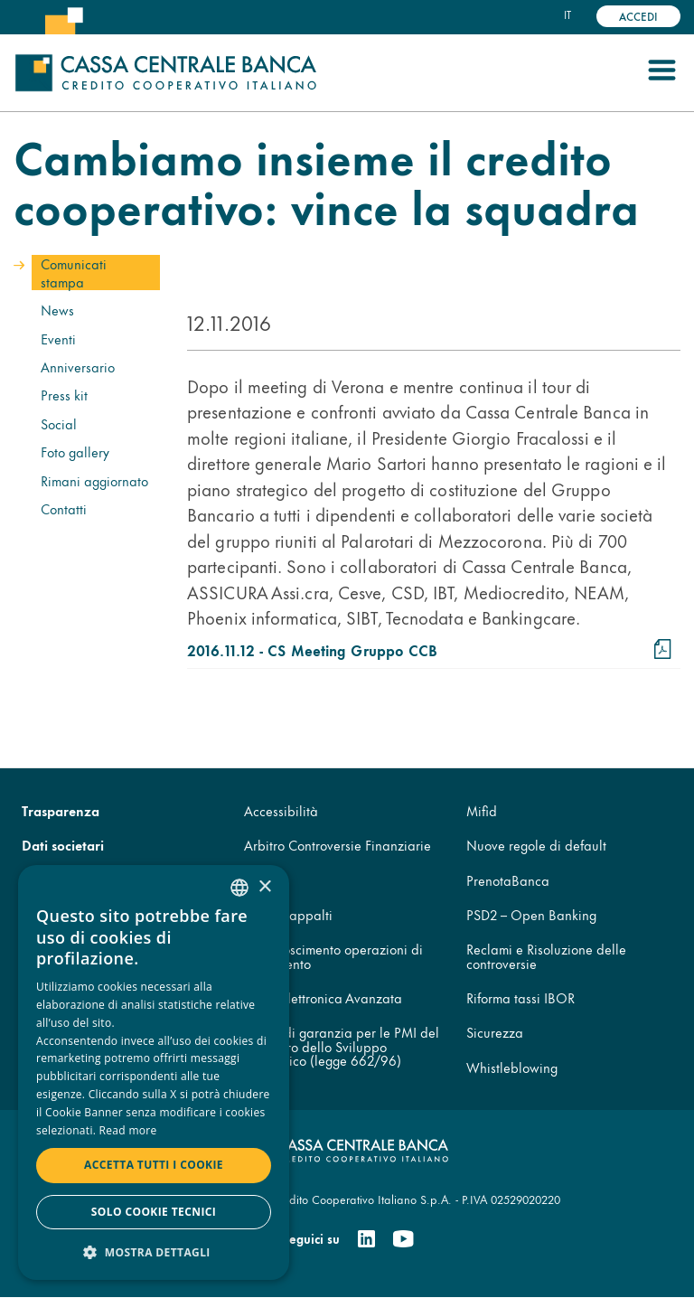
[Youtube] (403, 1239)
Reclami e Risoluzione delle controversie (546, 955)
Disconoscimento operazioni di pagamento (333, 955)
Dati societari (63, 844)
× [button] (264, 887)
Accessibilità (281, 810)
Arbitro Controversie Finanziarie (337, 844)
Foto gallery (75, 451)
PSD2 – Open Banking (531, 914)
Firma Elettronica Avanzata (323, 997)
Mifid (481, 810)
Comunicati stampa (74, 272)
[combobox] (239, 888)
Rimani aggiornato (94, 480)
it (567, 14)
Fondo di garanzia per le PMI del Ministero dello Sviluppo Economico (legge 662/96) (341, 1045)
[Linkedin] (366, 1239)
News (57, 309)
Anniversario (78, 366)
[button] (153, 1251)
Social (59, 423)
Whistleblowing (512, 1067)
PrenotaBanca (507, 880)
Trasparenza (60, 810)
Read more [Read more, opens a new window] (128, 1130)
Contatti (64, 508)
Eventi (58, 338)
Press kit (64, 394)
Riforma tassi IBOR (520, 997)
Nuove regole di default (536, 844)
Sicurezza (494, 1031)
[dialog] (153, 1072)
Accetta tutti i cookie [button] (153, 1164)
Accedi (638, 15)
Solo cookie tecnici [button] (153, 1211)
